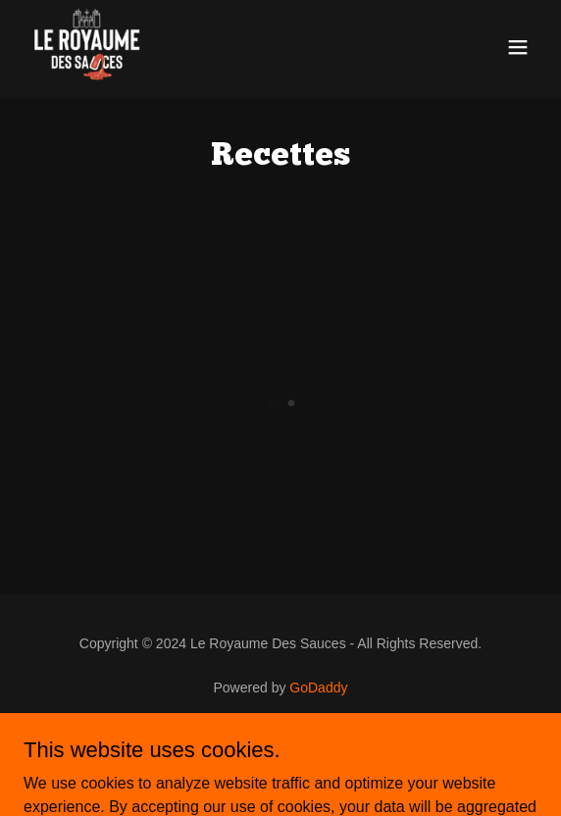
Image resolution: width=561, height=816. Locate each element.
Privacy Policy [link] (280, 742)
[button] (517, 47)
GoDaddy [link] (318, 687)
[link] (86, 47)
